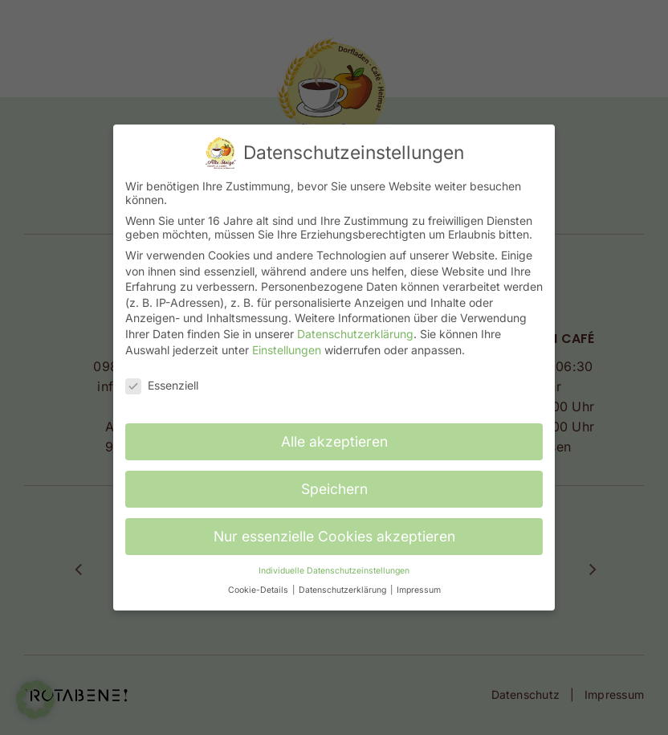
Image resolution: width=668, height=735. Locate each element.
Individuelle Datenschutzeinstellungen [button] (334, 571)
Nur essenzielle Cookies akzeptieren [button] (334, 536)
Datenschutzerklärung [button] (344, 590)
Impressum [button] (419, 590)
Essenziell (161, 385)
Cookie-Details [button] (259, 590)
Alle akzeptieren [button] (334, 441)
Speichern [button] (334, 488)
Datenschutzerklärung (355, 334)
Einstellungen (286, 350)
